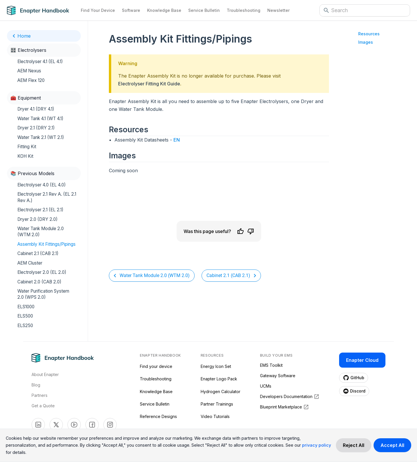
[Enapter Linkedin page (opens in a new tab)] (38, 424)
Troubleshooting (243, 10)
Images (365, 42)
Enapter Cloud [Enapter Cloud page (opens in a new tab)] (362, 360)
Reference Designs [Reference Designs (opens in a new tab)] (158, 416)
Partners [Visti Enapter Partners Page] (39, 395)
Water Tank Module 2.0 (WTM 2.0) (40, 231)
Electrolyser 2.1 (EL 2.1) (40, 209)
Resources (369, 33)
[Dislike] (250, 231)
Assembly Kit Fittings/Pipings (46, 244)
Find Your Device (98, 10)
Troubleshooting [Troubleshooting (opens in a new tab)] (155, 378)
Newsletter (278, 10)
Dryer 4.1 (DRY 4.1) (35, 109)
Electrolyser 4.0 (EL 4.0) (41, 185)
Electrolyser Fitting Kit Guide (149, 84)
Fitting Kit (26, 146)
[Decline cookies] (353, 445)
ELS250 (25, 325)
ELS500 (25, 316)
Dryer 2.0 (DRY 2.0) (37, 219)
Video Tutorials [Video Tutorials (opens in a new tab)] (215, 416)
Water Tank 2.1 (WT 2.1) (40, 137)
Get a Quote (43, 405)
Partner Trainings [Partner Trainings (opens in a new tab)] (217, 404)
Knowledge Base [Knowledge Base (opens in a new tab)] (156, 391)
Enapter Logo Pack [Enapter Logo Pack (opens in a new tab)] (219, 378)
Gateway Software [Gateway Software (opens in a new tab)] (277, 375)
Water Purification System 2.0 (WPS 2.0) (43, 294)
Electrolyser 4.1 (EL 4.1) (40, 61)
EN (176, 140)
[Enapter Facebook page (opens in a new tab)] (92, 424)
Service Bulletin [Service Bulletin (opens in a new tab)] (154, 404)
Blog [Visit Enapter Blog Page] (36, 384)
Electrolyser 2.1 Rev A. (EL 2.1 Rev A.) (46, 197)
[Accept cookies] (392, 445)
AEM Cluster (29, 263)
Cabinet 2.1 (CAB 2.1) (37, 253)
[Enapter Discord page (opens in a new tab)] (354, 391)
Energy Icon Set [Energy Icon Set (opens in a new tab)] (216, 366)
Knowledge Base (164, 10)
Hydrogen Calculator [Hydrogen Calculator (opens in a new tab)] (220, 391)
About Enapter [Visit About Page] (45, 374)
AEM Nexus (29, 71)
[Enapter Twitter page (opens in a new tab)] (56, 424)
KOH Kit (25, 156)
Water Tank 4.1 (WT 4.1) (40, 118)
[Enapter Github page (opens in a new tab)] (353, 378)
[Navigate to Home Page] (42, 10)
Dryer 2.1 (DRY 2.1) (36, 128)
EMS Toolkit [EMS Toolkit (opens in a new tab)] (271, 365)
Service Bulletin (204, 10)
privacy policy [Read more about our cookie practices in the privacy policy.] (316, 445)
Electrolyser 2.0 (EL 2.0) (41, 272)
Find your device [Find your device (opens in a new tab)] (156, 366)
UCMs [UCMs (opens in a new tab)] (265, 386)
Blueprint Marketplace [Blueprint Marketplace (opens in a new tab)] (284, 407)
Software (131, 10)
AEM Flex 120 (31, 80)
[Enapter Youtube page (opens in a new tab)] (74, 424)
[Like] (240, 231)
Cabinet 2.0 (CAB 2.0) (39, 282)
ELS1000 (25, 306)
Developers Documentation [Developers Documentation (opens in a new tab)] (289, 396)
